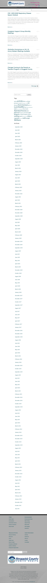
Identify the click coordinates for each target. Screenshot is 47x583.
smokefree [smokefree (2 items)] (29, 114)
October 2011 (18, 505)
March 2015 (18, 391)
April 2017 (17, 321)
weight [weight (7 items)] (28, 118)
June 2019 (17, 257)
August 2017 (18, 308)
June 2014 (17, 416)
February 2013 (18, 467)
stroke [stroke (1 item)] (25, 116)
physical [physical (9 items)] (16, 112)
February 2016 (18, 359)
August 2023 (18, 174)
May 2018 (17, 282)
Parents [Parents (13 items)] (24, 111)
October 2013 (18, 441)
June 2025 (17, 133)
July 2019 (17, 254)
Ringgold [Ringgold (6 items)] (16, 114)
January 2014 (18, 432)
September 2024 (19, 158)
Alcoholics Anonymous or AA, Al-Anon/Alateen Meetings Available (19, 50)
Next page (34, 86)
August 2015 (18, 375)
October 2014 (18, 403)
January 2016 (18, 362)
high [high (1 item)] (27, 107)
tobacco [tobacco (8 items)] (29, 116)
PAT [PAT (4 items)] (28, 111)
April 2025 (17, 136)
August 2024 (18, 162)
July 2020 (17, 222)
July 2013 (17, 451)
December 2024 (18, 149)
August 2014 (18, 410)
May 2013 (17, 457)
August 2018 (18, 276)
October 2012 (18, 476)
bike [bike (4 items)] (24, 101)
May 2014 (17, 419)
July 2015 (17, 378)
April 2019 (17, 263)
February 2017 (18, 324)
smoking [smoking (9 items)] (16, 116)
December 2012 (18, 473)
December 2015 (18, 365)
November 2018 (18, 270)
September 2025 (19, 127)
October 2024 (18, 155)
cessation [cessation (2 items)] (20, 103)
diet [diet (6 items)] (29, 103)
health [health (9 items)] (16, 107)
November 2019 (18, 244)
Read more (10, 27)
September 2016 (19, 337)
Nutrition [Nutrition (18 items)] (17, 111)
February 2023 (18, 187)
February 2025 (18, 142)
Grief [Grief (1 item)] (31, 105)
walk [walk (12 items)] (24, 118)
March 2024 (18, 168)
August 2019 (18, 251)
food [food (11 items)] (25, 105)
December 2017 (18, 295)
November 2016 (18, 333)
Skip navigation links (34, 2)
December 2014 (18, 397)
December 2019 (18, 241)
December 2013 (18, 435)
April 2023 (17, 181)
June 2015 (17, 381)
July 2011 (17, 508)
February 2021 (18, 206)
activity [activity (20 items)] (20, 101)
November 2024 (18, 152)
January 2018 (18, 292)
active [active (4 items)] (15, 101)
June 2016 (17, 346)
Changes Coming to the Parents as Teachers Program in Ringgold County (20, 68)
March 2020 (18, 232)
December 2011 (18, 502)
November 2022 (18, 193)
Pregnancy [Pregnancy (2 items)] (21, 112)
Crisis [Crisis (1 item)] (26, 103)
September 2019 (19, 247)
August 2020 (18, 219)
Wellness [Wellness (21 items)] (17, 120)
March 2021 (18, 203)
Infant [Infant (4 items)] (15, 109)
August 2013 (18, 448)
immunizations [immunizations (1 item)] (30, 107)
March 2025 (18, 139)
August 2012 (18, 480)
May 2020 (17, 225)
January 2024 (18, 171)
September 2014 (19, 407)
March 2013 (18, 464)
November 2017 (18, 298)
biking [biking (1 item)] (26, 101)
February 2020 (18, 235)
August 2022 (18, 197)
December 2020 (18, 209)
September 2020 (19, 216)
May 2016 (17, 349)
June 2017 (17, 314)
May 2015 (17, 384)
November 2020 (18, 212)
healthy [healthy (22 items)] (21, 107)
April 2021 (17, 200)
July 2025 (17, 130)
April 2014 (17, 422)
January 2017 (18, 327)
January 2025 (18, 146)
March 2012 (18, 492)
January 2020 (18, 238)
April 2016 (17, 352)
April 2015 (17, 387)
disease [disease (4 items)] (16, 105)
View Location (35, 7)
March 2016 (18, 356)
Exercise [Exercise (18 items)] (21, 105)
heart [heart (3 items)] (25, 107)
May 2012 (17, 486)
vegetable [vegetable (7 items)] (17, 118)
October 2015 (18, 368)
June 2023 (17, 177)
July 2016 (17, 343)
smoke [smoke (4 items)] (25, 114)
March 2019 (18, 267)
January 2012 (18, 499)
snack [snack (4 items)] (20, 116)
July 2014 (17, 413)
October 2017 (18, 302)
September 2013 (19, 445)
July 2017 (17, 311)
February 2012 (18, 496)
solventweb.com (32, 581)
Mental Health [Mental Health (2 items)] (25, 109)
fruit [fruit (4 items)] (29, 105)
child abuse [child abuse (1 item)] (23, 103)
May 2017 (17, 317)
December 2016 (18, 330)
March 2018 (18, 289)
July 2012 (17, 483)
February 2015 (18, 394)
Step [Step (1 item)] (23, 116)
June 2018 (17, 279)
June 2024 (17, 165)
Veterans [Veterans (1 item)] (21, 118)
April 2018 (17, 286)
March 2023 (18, 184)
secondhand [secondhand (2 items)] (21, 114)
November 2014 (18, 400)
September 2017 (19, 305)
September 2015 (19, 372)
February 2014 (18, 429)
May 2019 (17, 260)
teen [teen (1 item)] (26, 116)
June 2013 (17, 454)
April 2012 (17, 489)
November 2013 (18, 438)
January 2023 (18, 190)
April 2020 (17, 228)
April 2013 (17, 461)
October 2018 (18, 273)
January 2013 (18, 470)
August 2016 (18, 340)
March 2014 (18, 426)
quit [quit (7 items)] (30, 112)
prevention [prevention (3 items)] (26, 112)
